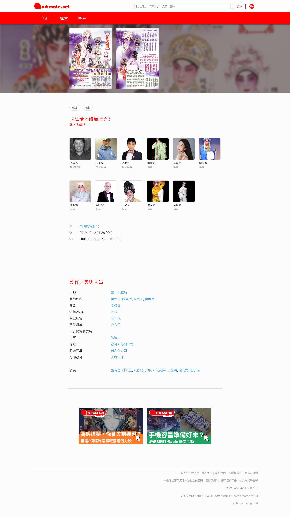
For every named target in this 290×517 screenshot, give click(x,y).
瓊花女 (151, 205)
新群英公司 (119, 350)
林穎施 (177, 163)
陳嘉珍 (138, 298)
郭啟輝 (74, 205)
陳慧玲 (127, 298)
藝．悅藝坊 (77, 124)
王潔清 (125, 205)
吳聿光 (74, 163)
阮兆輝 (100, 205)
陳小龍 (100, 163)
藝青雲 (151, 163)
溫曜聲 (177, 205)
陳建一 (116, 337)
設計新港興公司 (122, 344)
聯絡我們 (220, 473)
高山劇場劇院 (89, 226)
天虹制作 (117, 357)
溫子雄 (195, 369)
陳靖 (114, 311)
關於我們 (207, 473)
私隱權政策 (235, 473)
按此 (255, 488)
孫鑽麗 (116, 305)
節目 (45, 18)
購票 (64, 18)
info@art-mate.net (241, 496)
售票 (82, 18)
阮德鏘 (203, 163)
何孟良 (149, 298)
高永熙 (125, 163)
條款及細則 (251, 473)
